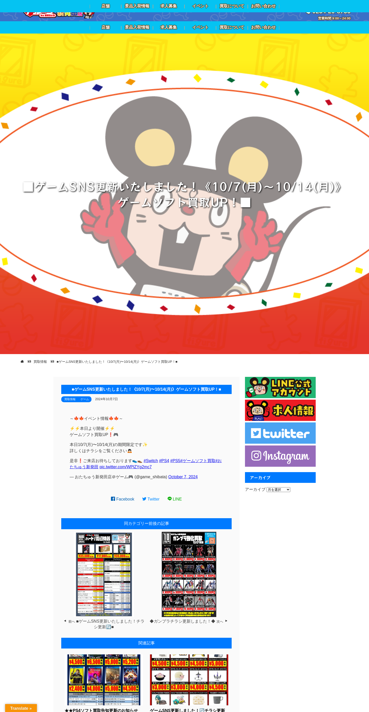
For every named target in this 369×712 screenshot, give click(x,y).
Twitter (151, 499)
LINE (175, 499)
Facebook (122, 499)
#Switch (151, 461)
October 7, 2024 (183, 477)
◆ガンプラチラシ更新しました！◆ (182, 621)
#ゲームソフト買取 (198, 461)
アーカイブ (255, 489)
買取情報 (70, 399)
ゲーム (84, 399)
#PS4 (164, 461)
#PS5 (175, 461)
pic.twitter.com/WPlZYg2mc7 (125, 467)
